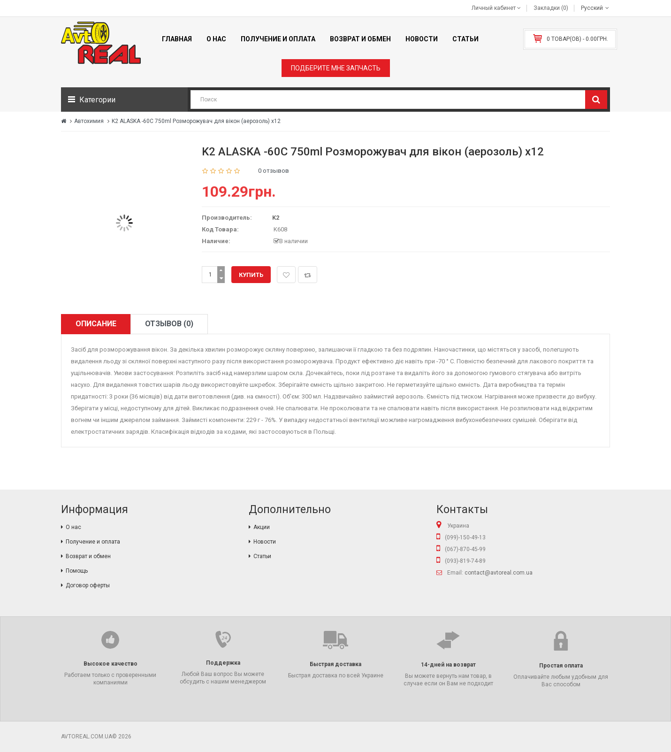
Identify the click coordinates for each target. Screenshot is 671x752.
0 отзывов (273, 170)
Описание (96, 323)
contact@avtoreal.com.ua (499, 572)
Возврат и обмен (88, 556)
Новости (264, 541)
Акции (261, 527)
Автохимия (89, 121)
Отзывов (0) (169, 323)
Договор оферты (88, 585)
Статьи (262, 556)
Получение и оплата (93, 541)
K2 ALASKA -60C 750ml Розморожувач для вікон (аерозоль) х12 (196, 121)
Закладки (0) (551, 8)
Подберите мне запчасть (336, 68)
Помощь (77, 571)
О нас (73, 527)
